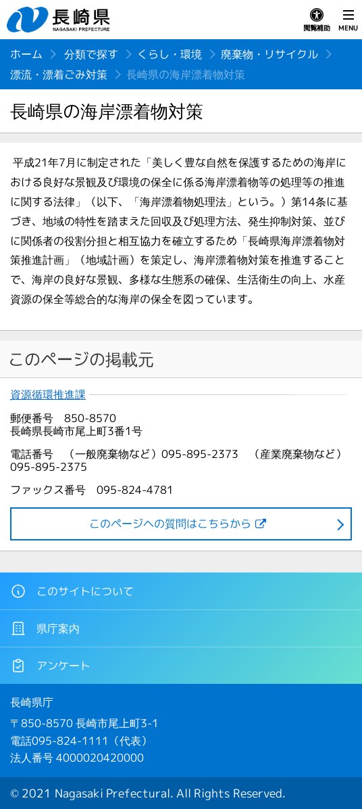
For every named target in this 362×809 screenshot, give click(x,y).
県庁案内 (45, 628)
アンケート (50, 665)
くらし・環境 (169, 54)
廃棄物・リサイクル (269, 54)
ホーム (26, 54)
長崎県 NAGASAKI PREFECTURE (60, 19)
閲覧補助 (316, 20)
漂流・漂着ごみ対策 (58, 74)
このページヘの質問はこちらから (170, 523)
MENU (348, 20)
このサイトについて (72, 591)
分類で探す (91, 54)
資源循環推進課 (48, 394)
